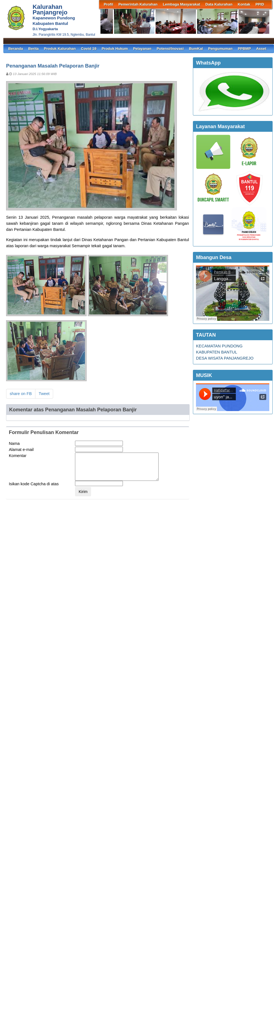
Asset (261, 49)
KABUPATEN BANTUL (216, 352)
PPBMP (244, 49)
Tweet (44, 393)
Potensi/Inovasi (170, 49)
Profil (108, 4)
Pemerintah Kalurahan (137, 4)
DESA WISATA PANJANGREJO (225, 358)
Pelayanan (142, 49)
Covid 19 (89, 49)
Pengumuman (220, 49)
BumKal (196, 49)
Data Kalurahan (218, 4)
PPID (259, 4)
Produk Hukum (115, 49)
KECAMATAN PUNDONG (219, 346)
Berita (33, 49)
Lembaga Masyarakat (181, 4)
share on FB (21, 393)
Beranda (15, 49)
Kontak (244, 4)
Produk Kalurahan (60, 49)
